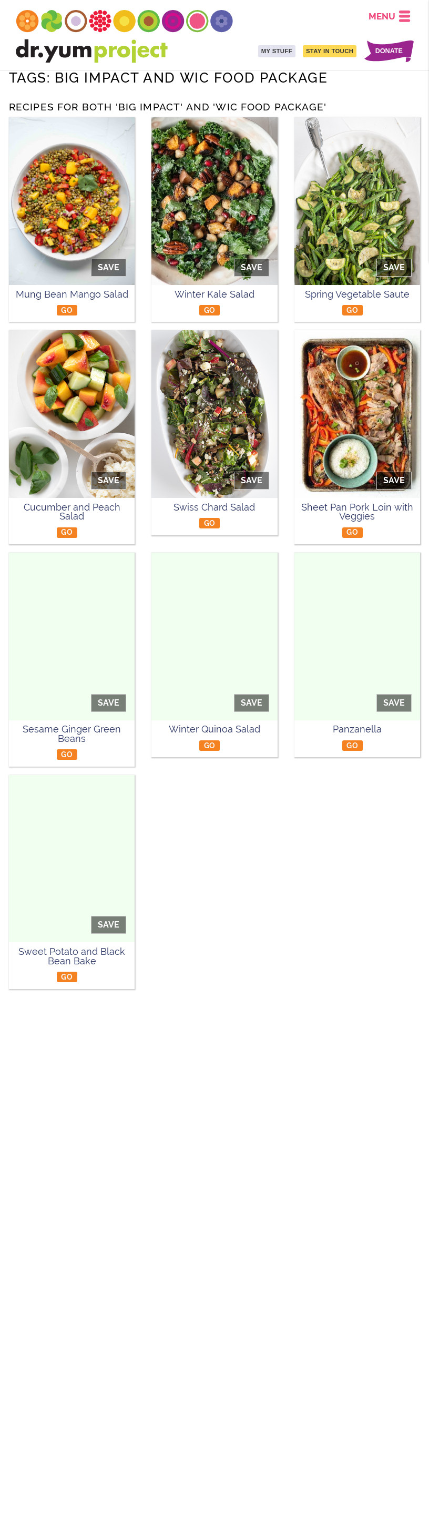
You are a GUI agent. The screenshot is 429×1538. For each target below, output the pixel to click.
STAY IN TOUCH (329, 51)
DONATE (389, 51)
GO (67, 309)
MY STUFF (276, 51)
